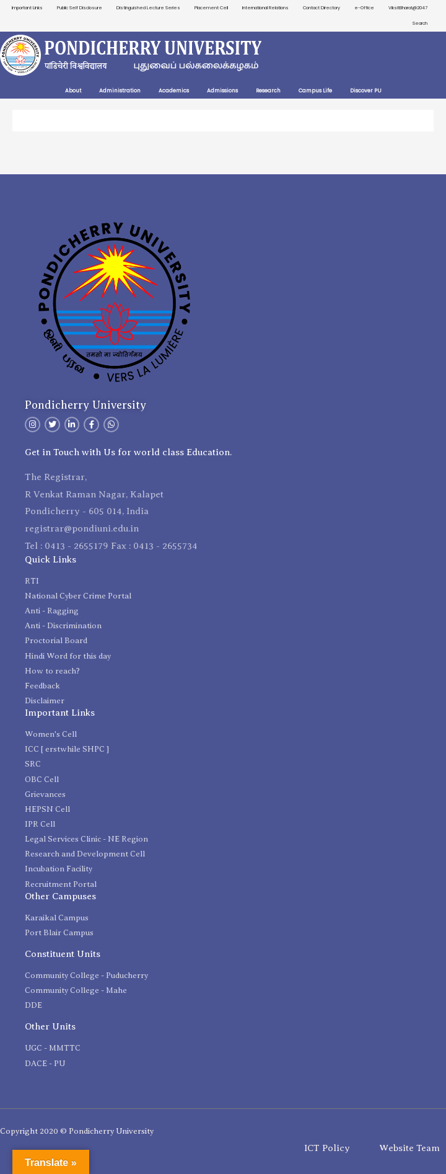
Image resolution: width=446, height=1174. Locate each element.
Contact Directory (321, 7)
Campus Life (315, 90)
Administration (120, 90)
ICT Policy (327, 1148)
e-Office (364, 7)
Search (420, 23)
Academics (174, 90)
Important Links (27, 7)
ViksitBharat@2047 (407, 7)
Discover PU (366, 90)
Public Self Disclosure (79, 7)
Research (268, 90)
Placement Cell (211, 7)
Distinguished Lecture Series (148, 7)
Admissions (222, 90)
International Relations (265, 7)
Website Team (409, 1148)
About (73, 90)
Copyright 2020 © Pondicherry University (77, 1131)
